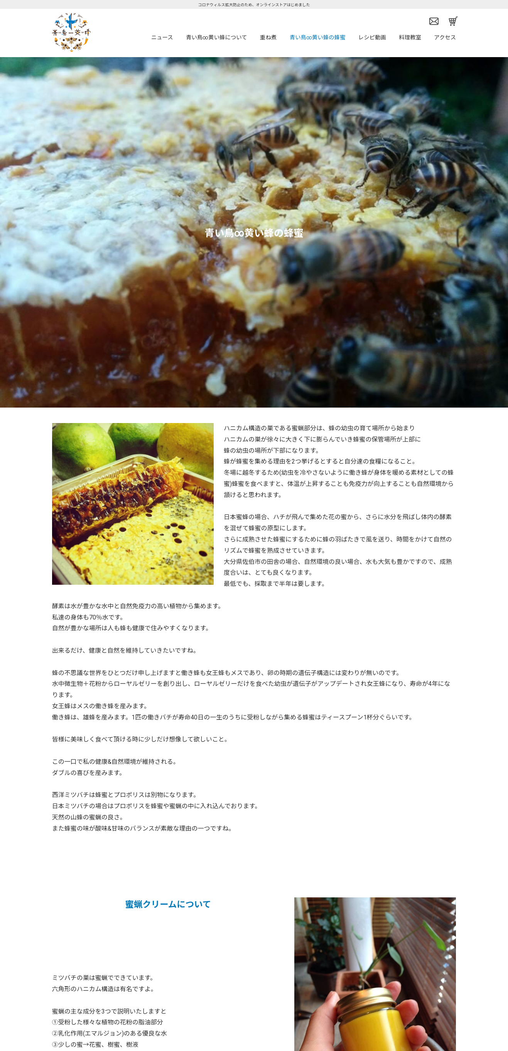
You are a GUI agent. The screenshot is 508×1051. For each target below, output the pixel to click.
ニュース (162, 37)
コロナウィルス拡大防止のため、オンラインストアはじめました (254, 5)
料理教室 (410, 37)
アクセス (445, 37)
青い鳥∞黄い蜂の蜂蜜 (318, 37)
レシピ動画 (372, 37)
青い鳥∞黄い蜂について (216, 37)
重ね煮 (268, 37)
